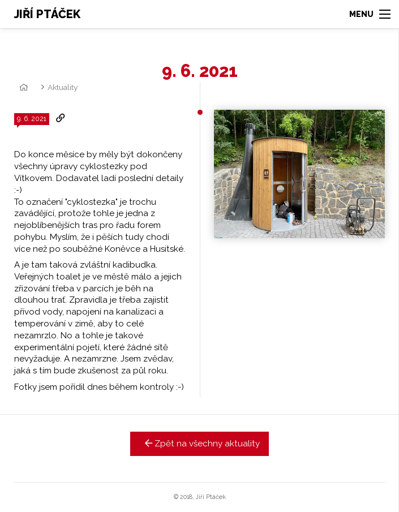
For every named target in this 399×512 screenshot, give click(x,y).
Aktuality (63, 87)
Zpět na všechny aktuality (199, 443)
